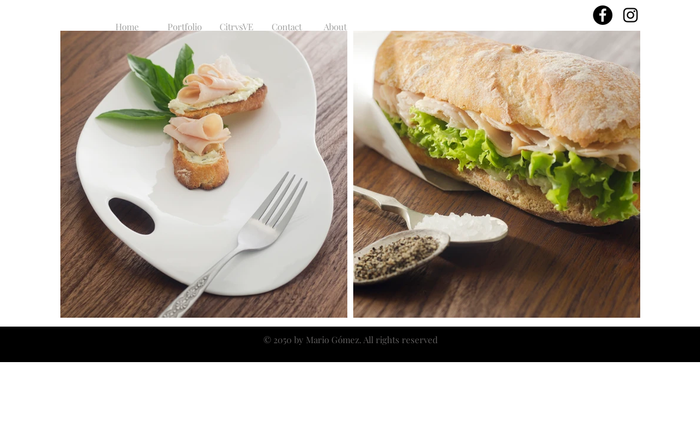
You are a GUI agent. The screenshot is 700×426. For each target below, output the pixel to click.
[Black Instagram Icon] (630, 15)
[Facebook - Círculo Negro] (602, 15)
